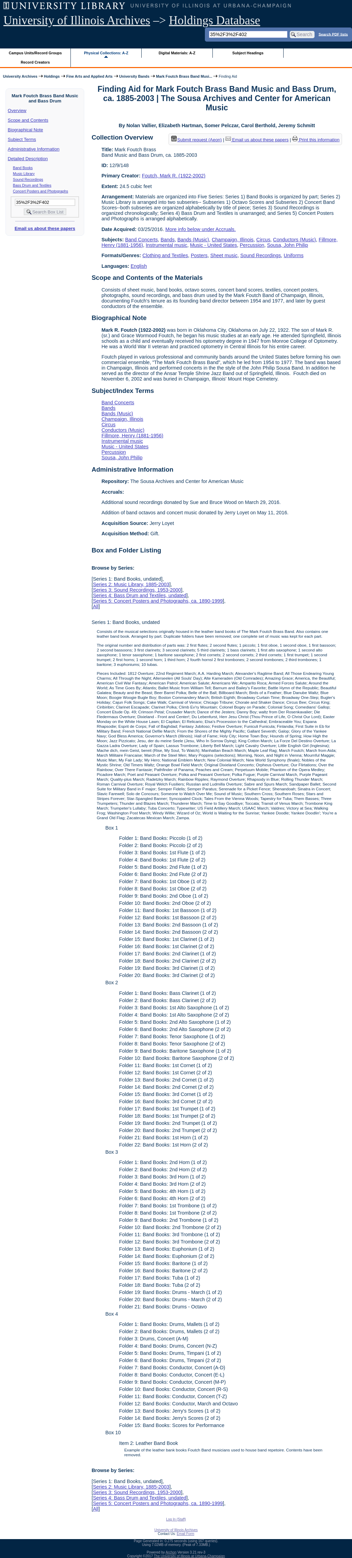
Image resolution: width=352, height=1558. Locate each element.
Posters (199, 255)
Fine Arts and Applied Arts (89, 76)
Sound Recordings (28, 179)
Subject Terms (22, 139)
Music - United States (213, 245)
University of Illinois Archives (76, 20)
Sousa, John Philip (287, 245)
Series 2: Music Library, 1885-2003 (131, 584)
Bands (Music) (193, 239)
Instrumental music (166, 245)
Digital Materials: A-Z (176, 53)
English (139, 266)
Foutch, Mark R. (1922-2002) (174, 175)
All (95, 606)
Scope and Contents (28, 120)
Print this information (316, 139)
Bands (168, 239)
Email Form (185, 1534)
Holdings (52, 76)
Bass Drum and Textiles (32, 185)
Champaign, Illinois (233, 239)
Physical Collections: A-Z (106, 53)
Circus (263, 239)
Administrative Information (33, 149)
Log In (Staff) (176, 1519)
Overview (17, 110)
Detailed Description (28, 158)
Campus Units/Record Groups (35, 53)
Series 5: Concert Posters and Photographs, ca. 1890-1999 (158, 601)
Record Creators (35, 62)
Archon (171, 1552)
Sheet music (224, 255)
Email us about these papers (44, 228)
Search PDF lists (333, 34)
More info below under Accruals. (200, 229)
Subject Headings (248, 53)
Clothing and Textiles (165, 255)
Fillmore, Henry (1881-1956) (132, 435)
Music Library (24, 174)
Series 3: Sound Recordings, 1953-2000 (137, 590)
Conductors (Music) (294, 239)
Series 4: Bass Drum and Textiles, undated (139, 595)
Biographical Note (25, 129)
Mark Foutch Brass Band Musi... (184, 76)
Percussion (252, 245)
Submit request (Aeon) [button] (196, 139)
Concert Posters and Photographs (40, 191)
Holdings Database (214, 20)
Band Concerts (141, 239)
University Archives (20, 76)
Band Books (23, 168)
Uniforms (294, 255)
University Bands (134, 76)
